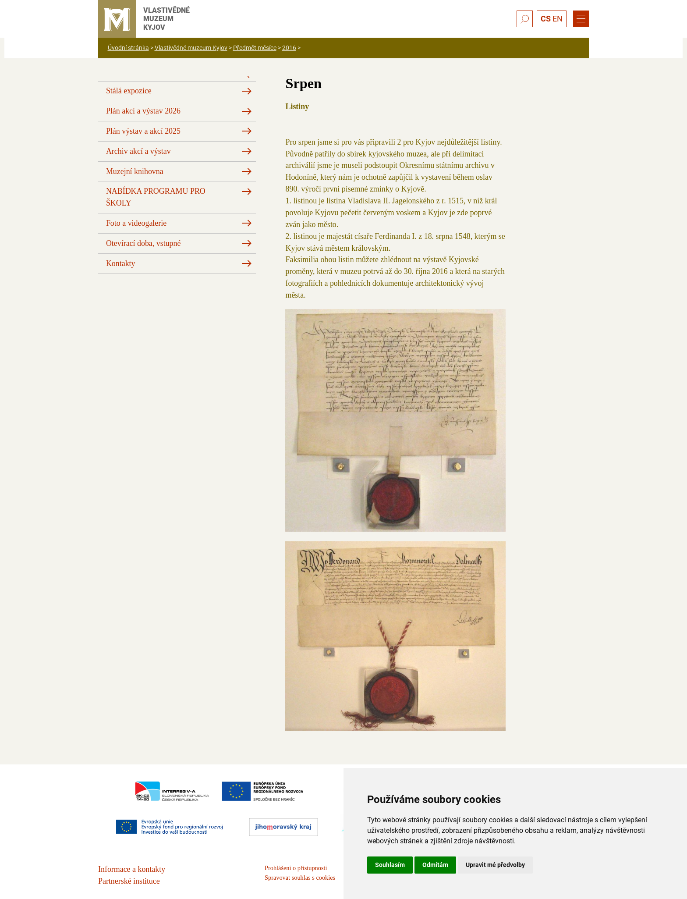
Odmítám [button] (435, 864)
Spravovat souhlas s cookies (300, 877)
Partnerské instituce (129, 881)
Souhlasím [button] (390, 864)
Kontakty (120, 263)
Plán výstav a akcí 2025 (143, 131)
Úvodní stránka (128, 47)
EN (557, 18)
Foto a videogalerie (136, 223)
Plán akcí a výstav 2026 (143, 111)
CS (546, 18)
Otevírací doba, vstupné (143, 243)
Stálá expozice (129, 90)
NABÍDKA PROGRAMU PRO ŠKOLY (155, 197)
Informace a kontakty (131, 869)
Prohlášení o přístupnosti (296, 867)
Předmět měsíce (254, 47)
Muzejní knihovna (134, 171)
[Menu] (581, 19)
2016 (289, 47)
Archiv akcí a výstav (138, 151)
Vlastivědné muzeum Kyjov (191, 47)
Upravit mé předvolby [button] (495, 864)
